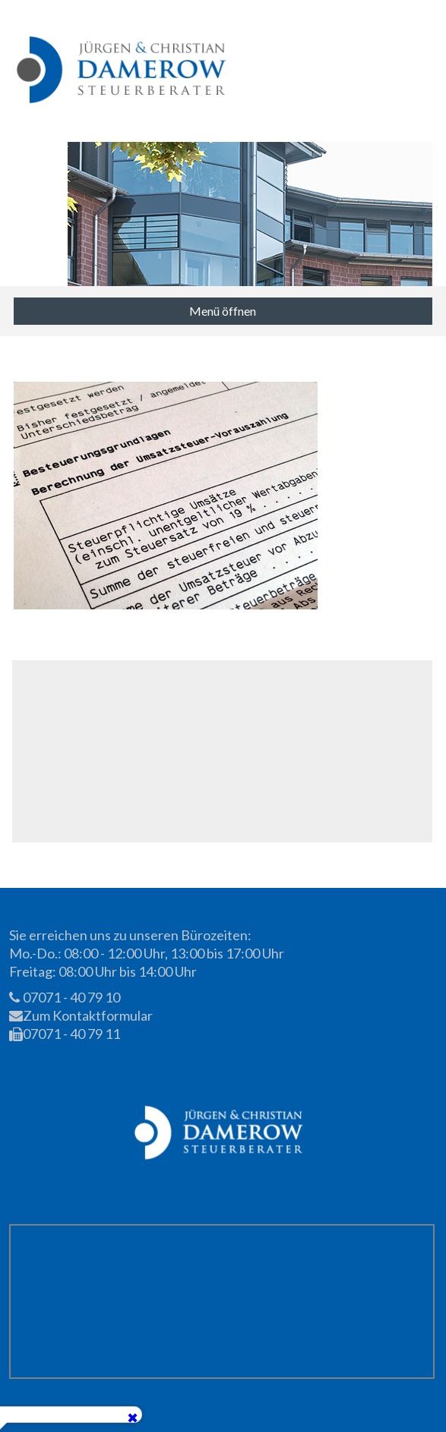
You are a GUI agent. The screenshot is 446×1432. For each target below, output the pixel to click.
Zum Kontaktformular (81, 1015)
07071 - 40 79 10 (64, 997)
